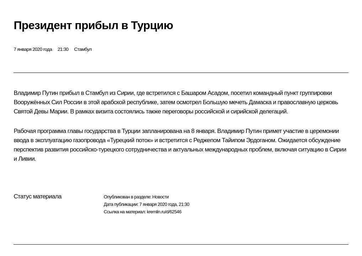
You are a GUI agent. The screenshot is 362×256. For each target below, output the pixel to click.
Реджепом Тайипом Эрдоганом (234, 140)
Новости (160, 196)
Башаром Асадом (204, 93)
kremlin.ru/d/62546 (164, 211)
